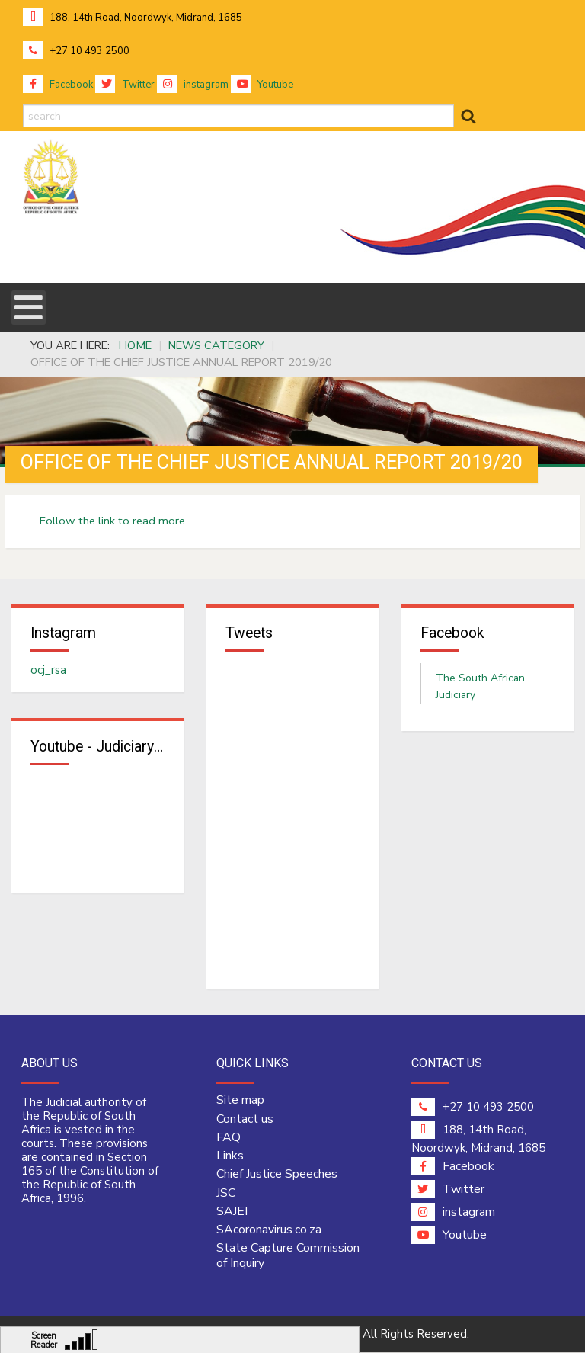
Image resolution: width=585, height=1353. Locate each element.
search (23, 104)
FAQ (228, 1138)
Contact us (244, 1119)
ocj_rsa (48, 670)
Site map (240, 1101)
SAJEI (232, 1212)
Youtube (262, 84)
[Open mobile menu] (28, 307)
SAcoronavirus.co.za (268, 1231)
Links (230, 1156)
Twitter (125, 84)
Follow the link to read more (112, 520)
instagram (193, 84)
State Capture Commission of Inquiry (288, 1257)
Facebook (58, 84)
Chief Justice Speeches (276, 1175)
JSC (225, 1193)
